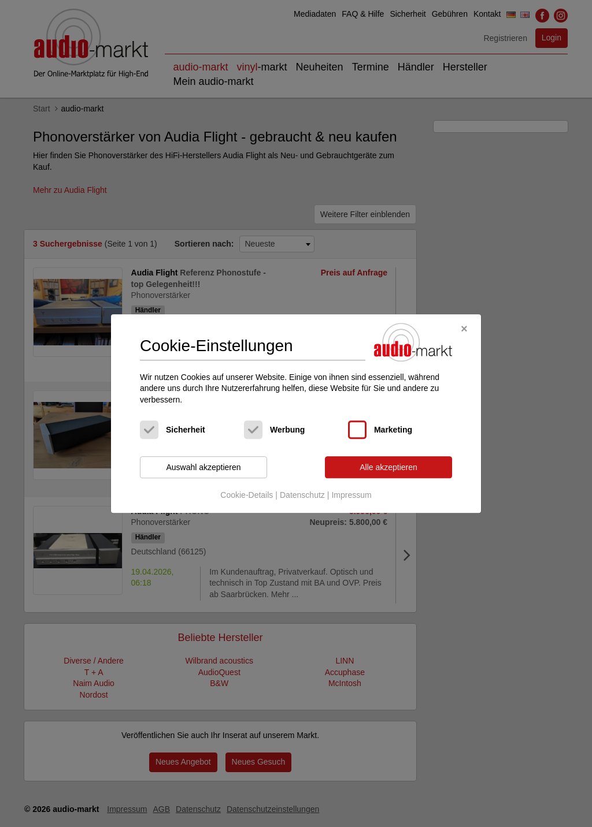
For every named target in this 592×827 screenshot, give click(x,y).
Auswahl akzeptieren (203, 467)
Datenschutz (302, 495)
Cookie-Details (246, 495)
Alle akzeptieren (388, 467)
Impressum (351, 495)
